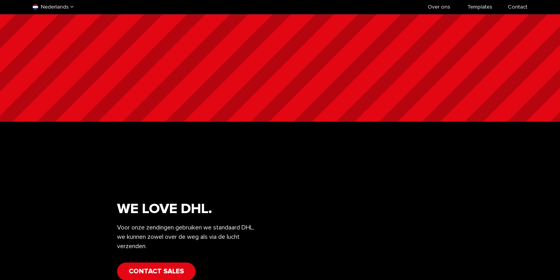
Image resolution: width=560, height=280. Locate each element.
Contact (517, 7)
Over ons (439, 7)
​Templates (479, 7)
